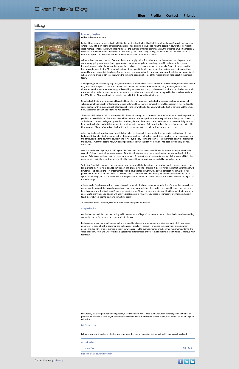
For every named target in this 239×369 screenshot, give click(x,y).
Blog (141, 15)
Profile (155, 15)
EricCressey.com (88, 325)
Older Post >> (189, 348)
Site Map (59, 360)
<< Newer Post (87, 348)
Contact (172, 15)
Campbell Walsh (88, 208)
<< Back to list (87, 342)
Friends (189, 15)
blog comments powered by (97, 353)
